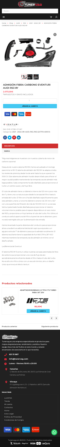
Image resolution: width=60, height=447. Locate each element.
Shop (11, 23)
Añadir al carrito (30, 106)
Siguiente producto (49, 326)
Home (4, 23)
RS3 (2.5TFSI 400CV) (42, 132)
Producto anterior (9, 326)
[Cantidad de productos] (30, 100)
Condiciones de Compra (14, 420)
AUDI (18, 23)
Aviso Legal (9, 414)
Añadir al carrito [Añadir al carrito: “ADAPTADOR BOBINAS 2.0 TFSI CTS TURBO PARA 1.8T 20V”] (38, 311)
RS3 (24, 23)
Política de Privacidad (13, 417)
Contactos (8, 407)
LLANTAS (8, 398)
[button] (55, 34)
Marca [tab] (7, 151)
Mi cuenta (8, 404)
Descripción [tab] (9, 146)
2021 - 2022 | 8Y (35, 23)
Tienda (7, 401)
